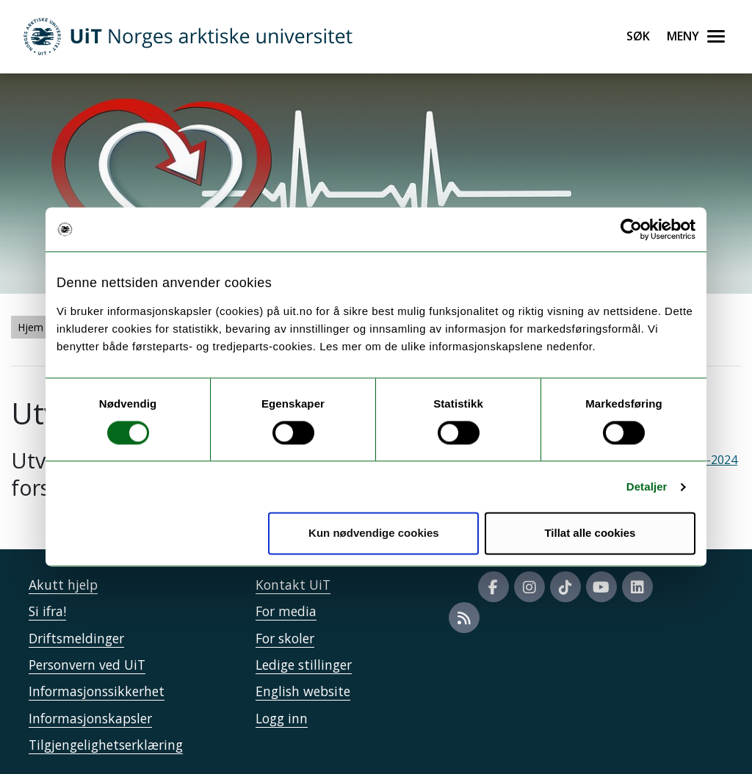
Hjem (30, 327)
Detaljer (647, 486)
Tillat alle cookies (589, 533)
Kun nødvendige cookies (373, 533)
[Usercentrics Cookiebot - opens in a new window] (631, 229)
